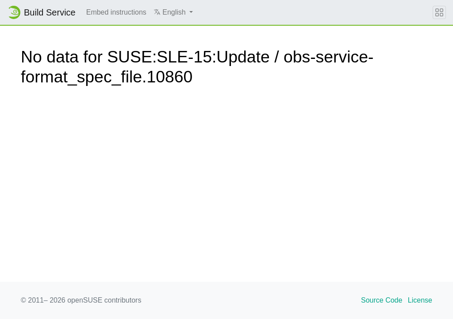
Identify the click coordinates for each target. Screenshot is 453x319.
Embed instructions (116, 12)
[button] (173, 12)
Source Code (381, 300)
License (420, 300)
